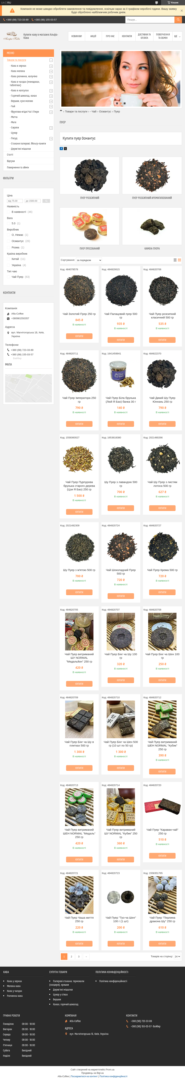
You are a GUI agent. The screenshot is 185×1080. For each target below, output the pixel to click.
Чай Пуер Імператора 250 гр (79, 399)
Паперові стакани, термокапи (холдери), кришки (66, 983)
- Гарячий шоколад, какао (23, 95)
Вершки (57, 999)
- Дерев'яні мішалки (20, 148)
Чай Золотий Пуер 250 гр (79, 313)
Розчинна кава (15, 996)
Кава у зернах (14, 981)
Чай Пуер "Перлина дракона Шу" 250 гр (162, 919)
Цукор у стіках (60, 994)
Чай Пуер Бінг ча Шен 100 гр (162, 656)
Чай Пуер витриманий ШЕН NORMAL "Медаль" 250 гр (79, 833)
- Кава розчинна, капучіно (23, 76)
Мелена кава (14, 986)
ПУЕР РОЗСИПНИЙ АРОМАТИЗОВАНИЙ (152, 198)
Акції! (93, 36)
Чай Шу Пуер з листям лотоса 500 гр (162, 483)
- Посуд (13, 138)
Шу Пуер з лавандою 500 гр (120, 483)
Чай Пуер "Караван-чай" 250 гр (162, 831)
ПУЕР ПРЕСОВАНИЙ (90, 248)
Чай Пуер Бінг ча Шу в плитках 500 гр (79, 743)
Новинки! (76, 36)
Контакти (127, 36)
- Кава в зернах (18, 65)
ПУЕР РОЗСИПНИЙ (89, 198)
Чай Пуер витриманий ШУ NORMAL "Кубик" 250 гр (120, 833)
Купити (79, 336)
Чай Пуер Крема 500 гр (162, 570)
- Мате (13, 122)
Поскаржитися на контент (84, 1076)
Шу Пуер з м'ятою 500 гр (79, 570)
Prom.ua (110, 1069)
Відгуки (11, 161)
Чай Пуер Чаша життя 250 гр (79, 919)
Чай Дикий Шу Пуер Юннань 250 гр (162, 399)
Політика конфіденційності (113, 981)
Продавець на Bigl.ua (92, 1073)
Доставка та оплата (144, 36)
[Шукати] (178, 19)
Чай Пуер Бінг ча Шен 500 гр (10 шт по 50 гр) (121, 743)
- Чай (93, 111)
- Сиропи (14, 127)
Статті (10, 154)
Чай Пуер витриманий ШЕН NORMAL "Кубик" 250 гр (162, 745)
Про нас (110, 36)
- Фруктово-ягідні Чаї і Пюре (24, 111)
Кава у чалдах (14, 991)
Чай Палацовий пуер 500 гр (120, 315)
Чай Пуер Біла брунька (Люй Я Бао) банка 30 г (121, 399)
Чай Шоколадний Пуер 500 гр (121, 571)
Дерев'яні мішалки (63, 989)
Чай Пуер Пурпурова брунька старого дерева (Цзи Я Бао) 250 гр (79, 485)
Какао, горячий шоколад (65, 1004)
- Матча (14, 117)
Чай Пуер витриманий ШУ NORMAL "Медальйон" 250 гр (79, 658)
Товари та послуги (76, 111)
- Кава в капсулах (19, 90)
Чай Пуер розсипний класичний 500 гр (162, 315)
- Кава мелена (17, 71)
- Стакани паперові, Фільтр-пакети (28, 143)
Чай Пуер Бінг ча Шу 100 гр (121, 656)
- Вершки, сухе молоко (21, 101)
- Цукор (13, 132)
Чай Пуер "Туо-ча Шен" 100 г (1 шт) (121, 919)
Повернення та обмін (163, 36)
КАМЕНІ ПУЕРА (152, 248)
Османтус (105, 111)
